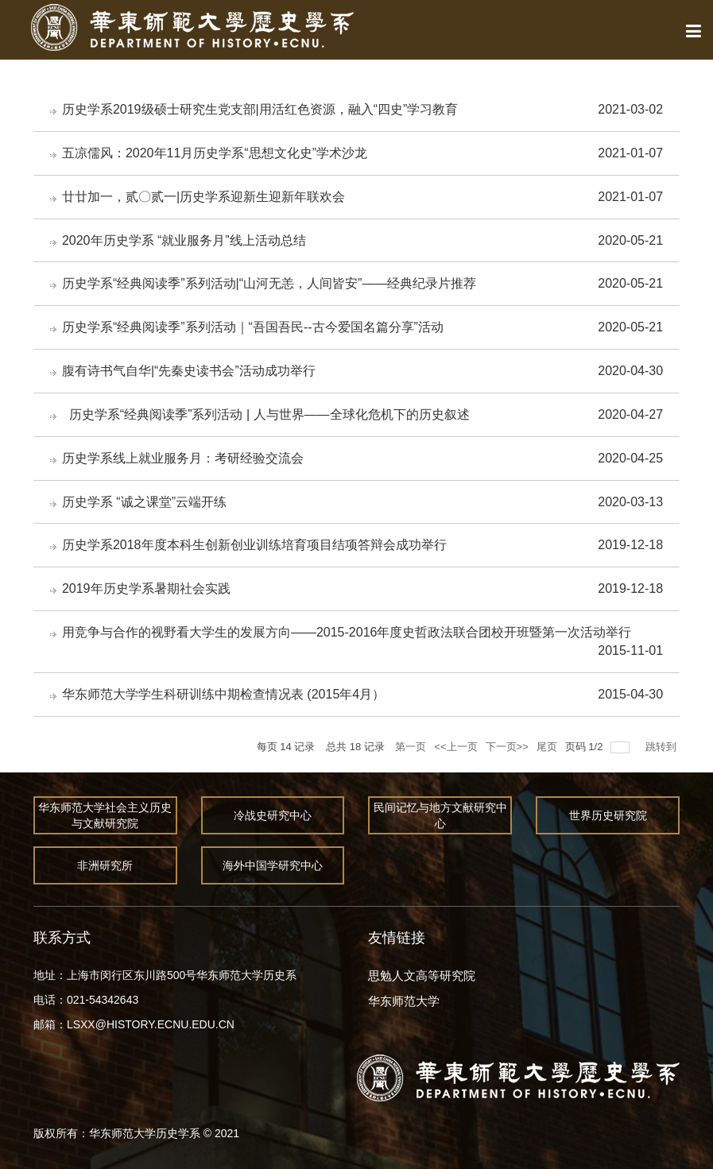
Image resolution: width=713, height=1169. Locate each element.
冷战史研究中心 (273, 815)
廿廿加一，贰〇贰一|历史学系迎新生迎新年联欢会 (203, 196)
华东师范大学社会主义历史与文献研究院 (105, 815)
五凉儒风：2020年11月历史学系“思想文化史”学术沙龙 (214, 153)
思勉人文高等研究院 (421, 975)
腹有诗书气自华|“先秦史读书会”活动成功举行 (189, 370)
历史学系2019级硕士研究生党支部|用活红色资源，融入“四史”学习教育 (260, 109)
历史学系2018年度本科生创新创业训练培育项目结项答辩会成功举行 (254, 545)
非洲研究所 (105, 865)
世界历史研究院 (607, 815)
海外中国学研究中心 (273, 865)
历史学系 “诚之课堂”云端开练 (144, 502)
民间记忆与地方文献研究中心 (440, 815)
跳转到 (662, 747)
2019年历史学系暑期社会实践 (146, 588)
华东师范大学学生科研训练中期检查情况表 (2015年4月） (223, 694)
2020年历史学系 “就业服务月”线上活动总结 (184, 240)
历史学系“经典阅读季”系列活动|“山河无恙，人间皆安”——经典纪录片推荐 (269, 283)
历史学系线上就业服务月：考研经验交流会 (183, 458)
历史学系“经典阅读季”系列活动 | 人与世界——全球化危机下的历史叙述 (266, 414)
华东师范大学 (404, 1001)
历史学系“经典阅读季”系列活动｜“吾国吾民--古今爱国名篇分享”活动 (253, 327)
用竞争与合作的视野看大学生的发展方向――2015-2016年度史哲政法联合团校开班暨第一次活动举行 (347, 632)
